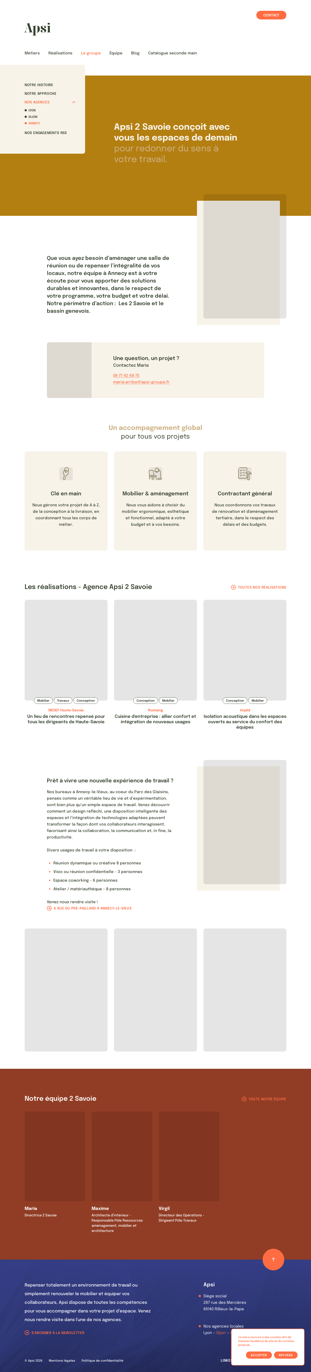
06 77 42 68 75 (126, 376)
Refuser (286, 1355)
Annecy (34, 123)
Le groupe (91, 53)
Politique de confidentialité (102, 1360)
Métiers (32, 53)
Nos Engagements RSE (46, 133)
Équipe (115, 53)
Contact (271, 15)
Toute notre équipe (267, 1099)
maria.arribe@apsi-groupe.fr (141, 382)
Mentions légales (62, 1360)
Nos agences (50, 102)
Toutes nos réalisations (262, 587)
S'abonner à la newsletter (58, 1333)
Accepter (259, 1355)
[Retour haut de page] (273, 1259)
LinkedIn (228, 1361)
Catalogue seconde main (172, 53)
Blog (135, 53)
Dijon (33, 116)
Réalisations (60, 53)
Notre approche (41, 94)
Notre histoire (39, 85)
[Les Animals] (37, 29)
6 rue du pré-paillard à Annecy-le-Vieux (93, 908)
